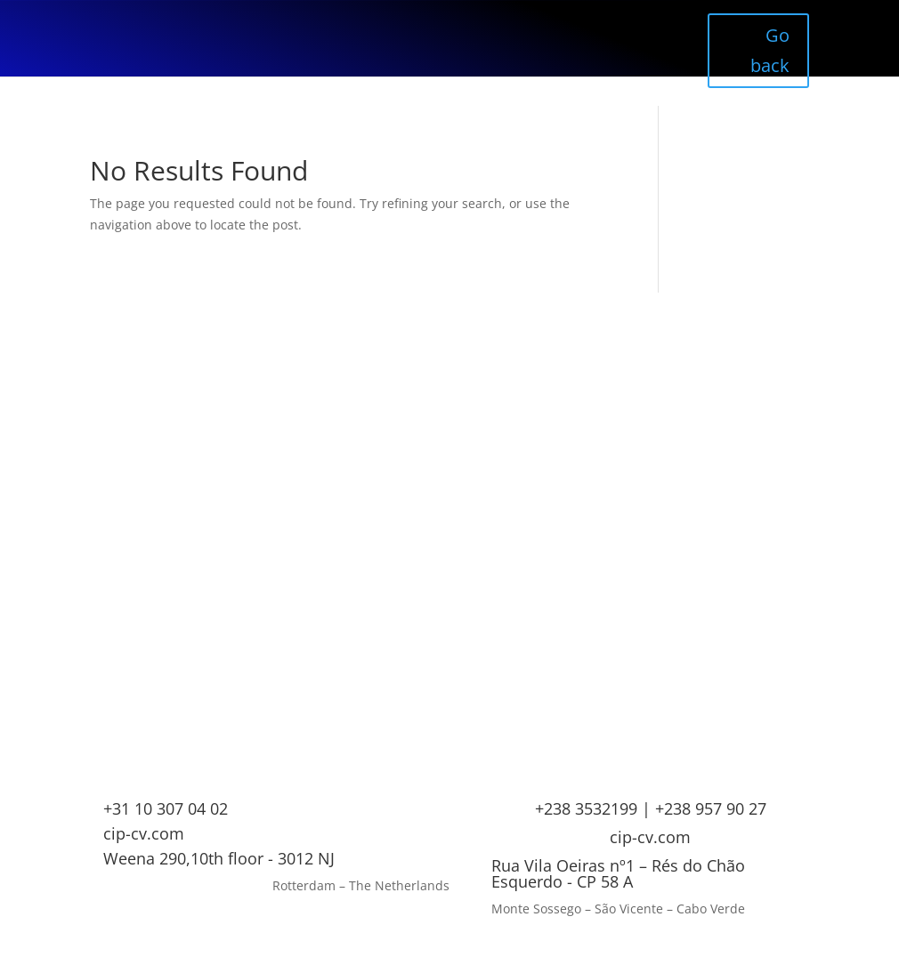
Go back (770, 50)
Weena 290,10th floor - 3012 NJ (219, 858)
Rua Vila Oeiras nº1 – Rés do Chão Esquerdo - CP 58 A (618, 873)
